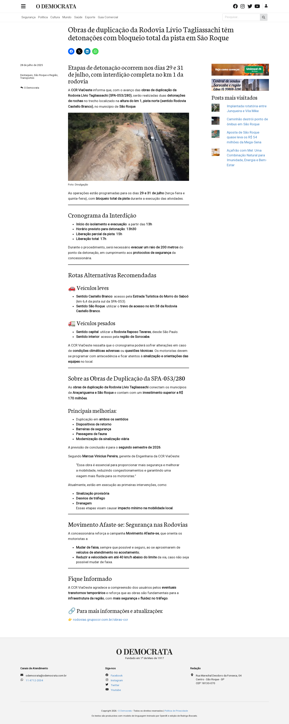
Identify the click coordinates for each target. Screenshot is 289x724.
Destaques (26, 75)
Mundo (66, 17)
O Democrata (31, 87)
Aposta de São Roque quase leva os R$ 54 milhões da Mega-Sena (244, 137)
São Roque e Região (46, 75)
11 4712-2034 (34, 680)
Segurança (28, 17)
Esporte (90, 17)
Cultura (55, 17)
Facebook (117, 675)
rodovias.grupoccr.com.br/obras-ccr (100, 620)
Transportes (27, 77)
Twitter (115, 685)
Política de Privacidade (176, 711)
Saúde (78, 17)
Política (43, 17)
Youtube (116, 690)
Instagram (117, 680)
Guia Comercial (108, 17)
